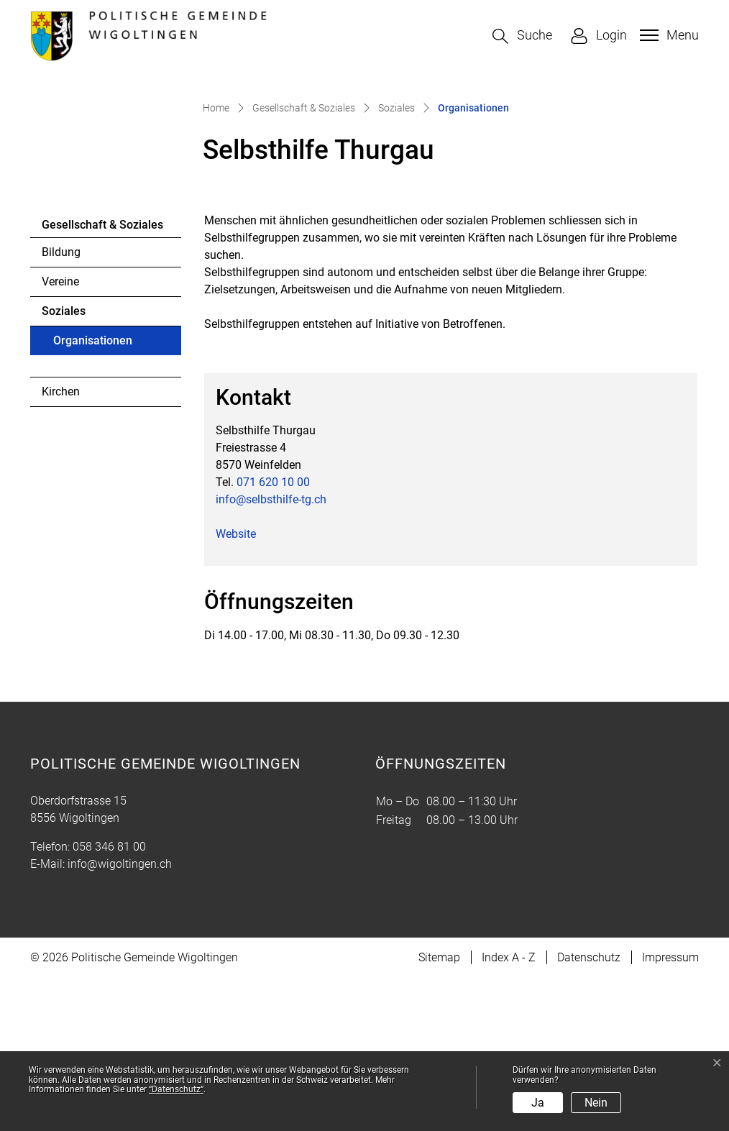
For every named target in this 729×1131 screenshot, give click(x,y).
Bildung (61, 406)
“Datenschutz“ (176, 1089)
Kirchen (61, 545)
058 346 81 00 (109, 1000)
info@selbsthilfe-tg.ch (271, 653)
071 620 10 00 (273, 636)
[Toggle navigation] (667, 35)
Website (236, 688)
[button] (522, 36)
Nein (596, 1102)
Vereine (60, 435)
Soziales (64, 465)
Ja (537, 1102)
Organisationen (92, 498)
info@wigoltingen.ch (120, 1017)
